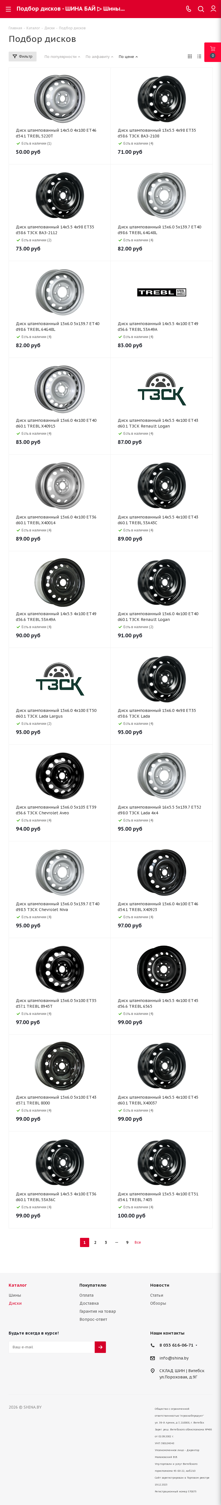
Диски (15, 1303)
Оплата (86, 1295)
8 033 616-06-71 (176, 1345)
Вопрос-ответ (93, 1319)
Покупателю (92, 1285)
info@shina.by (173, 1358)
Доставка (89, 1303)
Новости (159, 1285)
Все (138, 1242)
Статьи (156, 1295)
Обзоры (158, 1303)
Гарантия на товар (97, 1311)
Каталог (18, 1285)
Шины (15, 1295)
